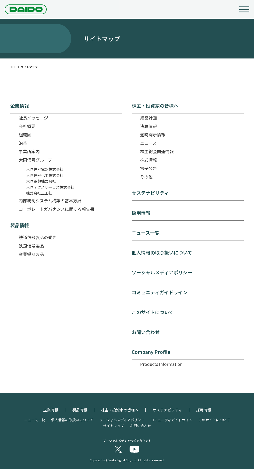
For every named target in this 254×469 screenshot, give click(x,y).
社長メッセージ (33, 118)
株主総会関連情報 (157, 151)
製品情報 (19, 225)
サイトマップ (113, 425)
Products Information (161, 364)
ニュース (148, 143)
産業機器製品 (31, 254)
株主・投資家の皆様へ (155, 106)
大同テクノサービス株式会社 (50, 187)
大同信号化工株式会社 (45, 175)
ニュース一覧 (145, 233)
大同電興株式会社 (41, 181)
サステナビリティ (150, 193)
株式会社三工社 (39, 193)
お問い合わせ (146, 332)
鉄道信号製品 (31, 246)
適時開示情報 (152, 134)
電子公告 (148, 168)
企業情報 (19, 106)
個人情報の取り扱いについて (162, 252)
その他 (146, 177)
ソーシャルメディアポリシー (162, 272)
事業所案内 (29, 151)
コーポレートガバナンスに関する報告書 (56, 209)
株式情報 (148, 160)
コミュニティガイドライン (159, 292)
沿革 (23, 143)
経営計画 (148, 118)
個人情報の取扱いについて (72, 420)
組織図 (25, 134)
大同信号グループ (35, 160)
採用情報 (141, 213)
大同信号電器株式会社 (45, 169)
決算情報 (148, 126)
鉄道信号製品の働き (37, 237)
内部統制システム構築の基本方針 (50, 200)
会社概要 (27, 126)
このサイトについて (152, 312)
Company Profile (151, 352)
